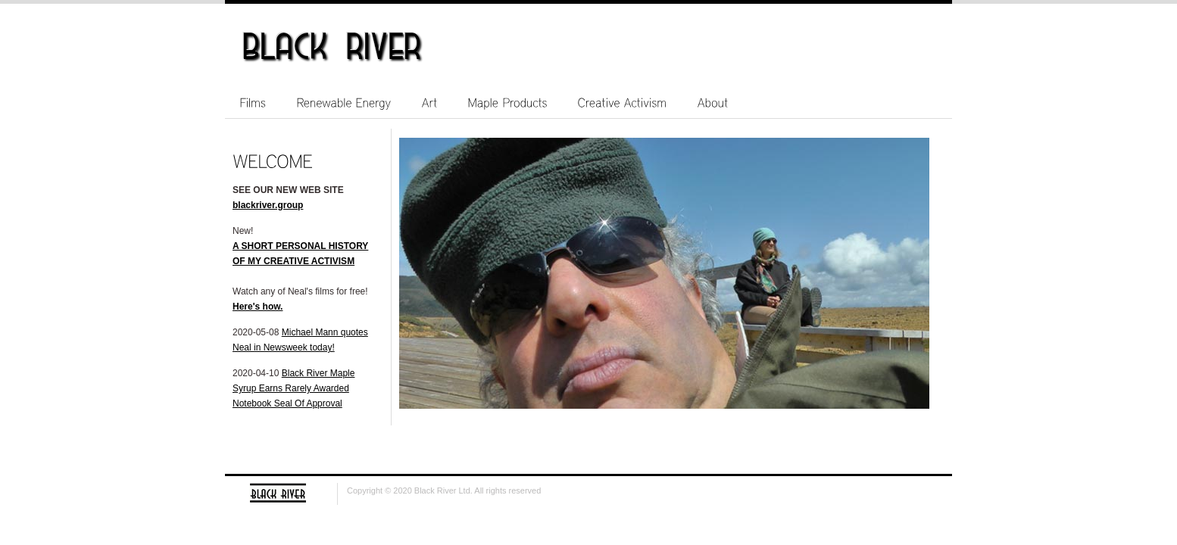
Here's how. (258, 306)
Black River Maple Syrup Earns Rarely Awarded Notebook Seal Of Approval (293, 388)
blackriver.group (268, 205)
